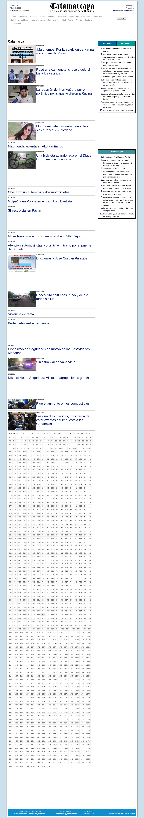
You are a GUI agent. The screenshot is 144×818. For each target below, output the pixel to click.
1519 (27, 755)
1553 (49, 763)
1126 (10, 661)
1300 (60, 701)
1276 (10, 697)
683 (10, 567)
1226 (65, 683)
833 (38, 596)
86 (91, 444)
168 (43, 462)
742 (33, 578)
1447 (43, 737)
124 (90, 452)
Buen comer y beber (95, 16)
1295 (32, 701)
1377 (71, 719)
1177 (43, 672)
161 (10, 462)
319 (76, 491)
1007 (16, 632)
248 (80, 477)
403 (47, 509)
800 (52, 589)
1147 (43, 665)
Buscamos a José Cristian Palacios (61, 258)
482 (80, 524)
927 (57, 614)
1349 (82, 712)
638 (52, 556)
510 (43, 531)
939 (29, 618)
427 (76, 513)
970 (90, 622)
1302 (71, 701)
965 (66, 622)
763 (47, 582)
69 (25, 444)
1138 (76, 661)
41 (87, 437)
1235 (32, 687)
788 (80, 585)
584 (52, 546)
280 (61, 484)
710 (52, 571)
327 (29, 495)
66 (14, 444)
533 (66, 535)
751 (76, 578)
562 (33, 542)
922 (33, 614)
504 (15, 531)
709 (47, 571)
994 (33, 629)
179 (10, 466)
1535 (32, 759)
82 (75, 444)
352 (61, 499)
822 (71, 593)
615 (29, 553)
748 (61, 578)
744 (43, 578)
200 (24, 470)
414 (15, 513)
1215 (88, 679)
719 (10, 575)
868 (33, 603)
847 (19, 600)
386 (52, 506)
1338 (21, 712)
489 (29, 528)
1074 (54, 647)
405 (57, 509)
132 (43, 455)
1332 (71, 708)
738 (15, 578)
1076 (65, 647)
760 (33, 582)
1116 (38, 658)
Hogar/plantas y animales (41, 20)
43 (10, 441)
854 (52, 600)
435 (29, 517)
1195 (60, 676)
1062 (71, 643)
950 (80, 618)
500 (80, 528)
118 (61, 452)
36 (67, 437)
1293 (21, 701)
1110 (88, 654)
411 (85, 509)
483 (85, 524)
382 (33, 506)
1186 (10, 676)
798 (43, 589)
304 (90, 488)
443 (66, 517)
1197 (71, 676)
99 (56, 448)
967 (76, 622)
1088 (49, 650)
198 (15, 470)
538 (90, 535)
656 (52, 560)
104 (79, 448)
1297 (43, 701)
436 (33, 517)
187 (47, 466)
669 (29, 564)
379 (19, 506)
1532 (16, 759)
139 (76, 455)
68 (21, 444)
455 (38, 520)
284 (80, 484)
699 (85, 567)
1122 (71, 658)
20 (89, 434)
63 (87, 441)
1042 (43, 640)
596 (24, 549)
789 (85, 585)
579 (29, 546)
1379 (82, 719)
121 (76, 452)
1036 (10, 640)
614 (24, 553)
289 (19, 488)
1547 (16, 763)
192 (71, 466)
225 (57, 473)
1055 (32, 643)
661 (76, 560)
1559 (82, 763)
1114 (27, 658)
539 (10, 538)
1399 (27, 726)
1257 (71, 690)
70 (29, 444)
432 (15, 517)
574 (90, 542)
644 (80, 556)
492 (43, 528)
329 (38, 495)
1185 (88, 672)
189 (57, 466)
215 (10, 473)
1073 (49, 647)
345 (29, 499)
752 (80, 578)
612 (15, 553)
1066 (10, 647)
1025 (32, 636)
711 (57, 571)
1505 (32, 752)
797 (38, 589)
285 (85, 484)
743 (38, 578)
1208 (49, 679)
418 (33, 513)
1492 (43, 748)
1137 (71, 661)
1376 (65, 719)
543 (29, 538)
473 (38, 524)
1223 (49, 683)
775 (19, 585)
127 (19, 455)
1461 (38, 741)
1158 (21, 669)
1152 (71, 665)
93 (33, 448)
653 (38, 560)
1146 (38, 665)
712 (61, 571)
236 (24, 477)
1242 (71, 687)
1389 (54, 723)
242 (52, 477)
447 (85, 517)
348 (43, 499)
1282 (43, 697)
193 (76, 466)
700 (90, 567)
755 (10, 582)
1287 (71, 697)
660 (71, 560)
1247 (16, 690)
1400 (32, 726)
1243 (76, 687)
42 (91, 437)
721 (19, 575)
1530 (88, 755)
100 (60, 448)
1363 (76, 716)
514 (61, 531)
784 (61, 585)
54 (52, 441)
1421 (65, 730)
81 (71, 444)
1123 (76, 658)
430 (90, 513)
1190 (32, 676)
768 (71, 582)
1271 (65, 694)
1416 (38, 730)
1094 (82, 650)
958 (33, 622)
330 (43, 495)
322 (90, 491)
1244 (82, 687)
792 (15, 589)
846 (15, 600)
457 (47, 520)
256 (33, 481)
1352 (16, 716)
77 (56, 444)
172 (61, 462)
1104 (54, 654)
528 (43, 535)
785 (66, 585)
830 (24, 596)
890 (52, 607)
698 (80, 567)
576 (15, 546)
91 (25, 448)
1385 (32, 723)
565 (47, 542)
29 (41, 437)
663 (85, 560)
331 (47, 495)
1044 (54, 640)
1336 (10, 712)
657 (57, 560)
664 (90, 560)
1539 (54, 759)
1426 (10, 734)
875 (66, 603)
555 (85, 538)
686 (24, 567)
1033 (76, 636)
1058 (49, 643)
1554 (54, 763)
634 (33, 556)
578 (24, 546)
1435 (60, 734)
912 (71, 611)
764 (52, 582)
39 (79, 437)
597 (29, 549)
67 (17, 444)
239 (38, 477)
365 (38, 502)
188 (52, 466)
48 (29, 441)
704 (24, 571)
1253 (49, 690)
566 (52, 542)
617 (38, 553)
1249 (27, 690)
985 (76, 625)
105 (84, 448)
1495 (60, 748)
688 (33, 567)
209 (66, 470)
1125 (88, 658)
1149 (54, 665)
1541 (65, 759)
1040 (32, 640)
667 (19, 564)
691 (47, 567)
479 (66, 524)
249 (85, 477)
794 (24, 589)
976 (33, 625)
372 (71, 502)
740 (24, 578)
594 (15, 549)
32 (52, 437)
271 (19, 484)
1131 (38, 661)
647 (10, 560)
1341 (38, 712)
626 (80, 553)
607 (76, 549)
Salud (13, 20)
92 (29, 448)
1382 (16, 723)
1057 (43, 643)
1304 (82, 701)
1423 (76, 730)
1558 (76, 763)
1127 (16, 661)
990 (15, 629)
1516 (10, 755)
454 (33, 520)
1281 (38, 697)
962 (52, 622)
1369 (27, 719)
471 (29, 524)
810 (15, 593)
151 (47, 459)
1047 (71, 640)
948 (71, 618)
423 (57, 513)
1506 (38, 752)
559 (19, 542)
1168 (76, 669)
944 (52, 618)
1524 (54, 755)
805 (76, 589)
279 (57, 484)
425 (66, 513)
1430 (32, 734)
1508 (49, 752)
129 (29, 455)
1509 (54, 752)
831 (29, 596)
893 (66, 607)
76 (52, 444)
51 (41, 441)
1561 (10, 766)
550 (61, 538)
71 (33, 444)
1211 (65, 679)
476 (52, 524)
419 (38, 513)
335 (66, 495)
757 (19, 582)
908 (52, 611)
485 (10, 528)
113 (38, 452)
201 (29, 470)
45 (17, 441)
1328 (49, 708)
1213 (76, 679)
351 (57, 499)
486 (15, 528)
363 (29, 502)
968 (80, 622)
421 (47, 513)
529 (47, 535)
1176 (38, 672)
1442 (16, 737)
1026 (38, 636)
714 (71, 571)
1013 (49, 632)
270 (15, 484)
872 (52, 603)
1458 (21, 741)
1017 (71, 632)
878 (80, 603)
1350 (88, 712)
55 (56, 441)
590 (80, 546)
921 (29, 614)
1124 (82, 658)
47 (25, 441)
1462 (43, 741)
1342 (43, 712)
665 (10, 564)
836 (52, 596)
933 (85, 614)
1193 (49, 676)
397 (19, 509)
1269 (54, 694)
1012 (43, 632)
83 (79, 444)
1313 (49, 705)
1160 (32, 669)
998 (52, 629)
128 (24, 455)
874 (61, 603)
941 (38, 618)
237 (29, 477)
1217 (16, 683)
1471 (10, 744)
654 (43, 560)
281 (66, 484)
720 (15, 575)
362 (24, 502)
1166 (65, 669)
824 (80, 593)
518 (80, 531)
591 (85, 546)
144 (15, 459)
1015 (60, 632)
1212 (71, 679)
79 (64, 444)
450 (15, 520)
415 (19, 513)
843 (85, 596)
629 (10, 556)
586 (61, 546)
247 (76, 477)
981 (57, 625)
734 (80, 575)
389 (66, 506)
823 (76, 593)
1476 (38, 744)
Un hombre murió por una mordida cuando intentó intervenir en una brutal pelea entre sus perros (117, 174)
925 (47, 614)
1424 (82, 730)
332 (52, 495)
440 (52, 517)
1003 (78, 629)
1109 (82, 654)
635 (38, 556)
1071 (38, 647)
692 (52, 567)
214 (90, 470)
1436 (65, 734)
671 (38, 564)
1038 (21, 640)
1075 (60, 647)
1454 (82, 737)
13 (62, 434)
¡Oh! (83, 16)
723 (29, 575)
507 (29, 531)
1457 (16, 741)
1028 (49, 636)
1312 (43, 705)
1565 (32, 766)
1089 (54, 650)
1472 (16, 744)
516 (71, 531)
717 (85, 571)
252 (15, 481)
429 (85, 513)
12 (59, 434)
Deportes (51, 16)
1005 (89, 629)
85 (87, 444)
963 (57, 622)
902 (24, 611)
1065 (88, 643)
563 (38, 542)
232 (90, 473)
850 (33, 600)
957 (29, 622)
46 (21, 441)
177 (85, 462)
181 (19, 466)
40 (83, 437)
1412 (16, 730)
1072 (43, 647)
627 (85, 553)
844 (90, 596)
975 (29, 625)
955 (19, 622)
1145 (32, 665)
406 (61, 509)
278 (52, 484)
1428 (21, 734)
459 (57, 520)
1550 (32, 763)
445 (76, 517)
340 (90, 495)
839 (66, 596)
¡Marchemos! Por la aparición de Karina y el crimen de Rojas (65, 51)
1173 (21, 672)
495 (57, 528)
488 (24, 528)
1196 (65, 676)
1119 (54, 658)
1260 (88, 690)
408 (71, 509)
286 (90, 484)
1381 (10, 723)
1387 (43, 723)
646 (90, 556)
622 (61, 553)
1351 (10, 716)
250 (90, 477)
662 (80, 560)
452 (24, 520)
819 (57, 593)
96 (44, 448)
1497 (71, 748)
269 (10, 484)
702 (15, 571)
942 (43, 618)
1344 (54, 712)
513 (57, 531)
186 (43, 466)
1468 (76, 741)
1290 (88, 697)
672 (43, 564)
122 (80, 452)
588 (71, 546)
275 (38, 484)
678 (71, 564)
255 (29, 481)
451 (19, 520)
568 (61, 542)
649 (19, 560)
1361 (65, 716)
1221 (38, 683)
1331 (65, 708)
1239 (54, 687)
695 (66, 567)
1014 (54, 632)
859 (76, 600)
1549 (27, 763)
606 (71, 549)
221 (38, 473)
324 (15, 495)
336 (71, 495)
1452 (71, 737)
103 (74, 448)
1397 (16, 726)
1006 (10, 632)
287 (10, 488)
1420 (60, 730)
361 (19, 502)
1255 (60, 690)
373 (76, 502)
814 (33, 593)
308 (24, 491)
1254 (54, 690)
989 (10, 629)
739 (19, 578)
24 (21, 437)
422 (52, 513)
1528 (76, 755)
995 (38, 629)
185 (38, 466)
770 (80, 582)
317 (66, 491)
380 (24, 506)
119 (66, 452)
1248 (21, 690)
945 (57, 618)
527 (38, 535)
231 (85, 473)
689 (38, 567)
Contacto (88, 20)
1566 (38, 766)
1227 (71, 683)
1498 (76, 748)
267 (85, 481)
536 (80, 535)
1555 (60, 763)
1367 (16, 719)
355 (76, 499)
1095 (88, 650)
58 (67, 441)
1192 (43, 676)
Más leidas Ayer (117, 152)
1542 (71, 759)
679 (76, 564)
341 (10, 499)
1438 (76, 734)
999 (57, 629)
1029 (54, 636)
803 (66, 589)
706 (33, 571)
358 (90, 499)
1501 (10, 752)
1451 (65, 737)
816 (43, 593)
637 (47, 556)
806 (80, 589)
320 (80, 491)
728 (52, 575)
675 (57, 564)
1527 (71, 755)
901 (19, 611)
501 (85, 528)
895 (76, 607)
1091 (65, 650)
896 (80, 607)
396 (15, 509)
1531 (10, 759)
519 (85, 531)
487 (19, 528)
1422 (71, 730)
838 (61, 596)
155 (66, 459)
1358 (49, 716)
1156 (10, 669)
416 (24, 513)
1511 (65, 752)
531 (57, 535)
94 (37, 448)
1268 (49, 694)
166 (33, 462)
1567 (43, 766)
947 (66, 618)
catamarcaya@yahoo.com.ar (66, 814)
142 (90, 455)
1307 (16, 705)
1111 (10, 658)
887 (38, 607)
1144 (27, 665)
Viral (64, 20)
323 (10, 495)
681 (85, 564)
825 (85, 593)
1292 (16, 701)
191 (66, 466)
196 (90, 466)
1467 (71, 741)
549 (57, 538)
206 (52, 470)
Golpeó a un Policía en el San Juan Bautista (40, 201)
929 (66, 614)
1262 (16, 694)
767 (66, 582)
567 (57, 542)
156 (71, 459)
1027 (43, 636)
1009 (27, 632)
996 (43, 629)
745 (47, 578)
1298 (49, 701)
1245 (88, 687)
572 (80, 542)
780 (43, 585)
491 (38, 528)
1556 (65, 763)
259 (47, 481)
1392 (71, 723)
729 (57, 575)
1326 (38, 708)
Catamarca (23, 16)
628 (90, 553)
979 (47, 625)
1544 (82, 759)
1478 (49, 744)
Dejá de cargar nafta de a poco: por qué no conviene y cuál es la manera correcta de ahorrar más (118, 82)
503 (10, 531)
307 (19, 491)
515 (66, 531)
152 (52, 459)
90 (21, 448)
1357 (43, 716)
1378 (76, 719)
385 (47, 506)
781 (47, 585)
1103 (49, 654)
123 (85, 452)
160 (90, 459)
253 (19, 481)
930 (71, 614)
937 (19, 618)
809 (10, 593)
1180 (60, 672)
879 (85, 603)
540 (15, 538)
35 (64, 437)
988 (90, 625)
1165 (60, 669)
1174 (27, 672)
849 (29, 600)
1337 (16, 712)
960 (43, 622)
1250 (32, 690)
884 (24, 607)
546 (43, 538)
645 (85, 556)
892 (61, 607)
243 (57, 477)
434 (24, 517)
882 (15, 607)
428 (80, 513)
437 (38, 517)
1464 (54, 741)
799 (47, 589)
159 (85, 459)
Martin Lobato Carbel (126, 814)
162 (15, 462)
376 (90, 502)
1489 (27, 748)
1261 (10, 694)
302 (80, 488)
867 (29, 603)
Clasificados (16, 24)
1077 (71, 647)
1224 (54, 683)
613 (19, 553)
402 (43, 509)
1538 (49, 759)
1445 (32, 737)
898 (90, 607)
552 (71, 538)
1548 (21, 763)
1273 (76, 694)
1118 (49, 658)
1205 (32, 679)
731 (66, 575)
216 (15, 473)
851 (38, 600)
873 (57, 603)
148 (33, 459)
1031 (65, 636)
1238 (49, 687)
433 (19, 517)
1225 (60, 683)
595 (19, 549)
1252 (43, 690)
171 (57, 462)
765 (57, 582)
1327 (43, 708)
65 (10, 444)
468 (15, 524)
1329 (54, 708)
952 (90, 618)
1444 (27, 737)
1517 (16, 755)
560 (24, 542)
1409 (82, 726)
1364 (82, 716)
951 (85, 618)
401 (38, 509)
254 (24, 481)
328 (33, 495)
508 (33, 531)
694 (61, 567)
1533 (21, 759)
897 (85, 607)
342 (15, 499)
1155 (88, 665)
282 (71, 484)
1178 (49, 672)
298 (61, 488)
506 (24, 531)
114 (43, 452)
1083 (21, 650)
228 (71, 473)
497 (66, 528)
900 (15, 611)
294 (43, 488)
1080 (88, 647)
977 (38, 625)
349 (47, 499)
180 (15, 466)
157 (76, 459)
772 (90, 582)
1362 (71, 716)
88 (14, 448)
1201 (10, 679)
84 (83, 444)
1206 (38, 679)
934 (90, 614)
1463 (49, 741)
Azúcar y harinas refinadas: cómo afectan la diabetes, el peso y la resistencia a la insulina (119, 96)
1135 (60, 661)
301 (76, 488)
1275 (88, 694)
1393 (76, 723)
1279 (27, 697)
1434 (54, 734)
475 (47, 524)
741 (29, 578)
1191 (38, 676)
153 (57, 459)
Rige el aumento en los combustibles (63, 403)
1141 (10, 665)
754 (90, 578)
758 (24, 582)
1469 (82, 741)
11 (55, 434)
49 (33, 441)
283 (76, 484)
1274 (82, 694)
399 (29, 509)
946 (61, 618)
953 (10, 622)
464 (80, 520)
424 (61, 513)
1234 (27, 687)
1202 (16, 679)
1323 (21, 708)
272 (24, 484)
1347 (71, 712)
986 (80, 625)
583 (47, 546)
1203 (21, 679)
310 (33, 491)
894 (71, 607)
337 (76, 495)
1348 (76, 712)
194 (80, 466)
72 (37, 444)
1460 (32, 741)
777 (29, 585)
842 (80, 596)
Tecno (70, 20)
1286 (65, 697)
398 (24, 509)
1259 (82, 690)
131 (38, 455)
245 (66, 477)
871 (47, 603)
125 (10, 455)
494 (52, 528)
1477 (43, 744)
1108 (76, 654)
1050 (88, 640)
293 (38, 488)
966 (71, 622)
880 (90, 603)
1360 (60, 716)
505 (19, 531)
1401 (38, 726)
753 (85, 578)
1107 (71, 654)
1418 (49, 730)
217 (19, 473)
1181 (65, 672)
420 (43, 513)
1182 (71, 672)
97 (48, 448)
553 (76, 538)
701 (10, 571)
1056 (38, 643)
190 (61, 466)
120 (71, 452)
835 (47, 596)
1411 (10, 730)
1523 (49, 755)
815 (38, 593)
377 (10, 506)
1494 (54, 748)
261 (57, 481)
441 (57, 517)
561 (29, 542)
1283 (49, 697)
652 (33, 560)
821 (66, 593)
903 (29, 611)
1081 (10, 650)
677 (66, 564)
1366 (10, 719)
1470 (88, 741)
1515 (88, 752)
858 (71, 600)
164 (24, 462)
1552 (43, 763)
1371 (38, 719)
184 (33, 466)
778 (33, 585)
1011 (38, 632)
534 (71, 535)
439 (47, 517)
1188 (21, 676)
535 (76, 535)
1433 (49, 734)
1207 (43, 679)
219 (29, 473)
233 (10, 477)
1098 (21, 654)
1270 (60, 694)
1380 (88, 719)
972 (15, 625)
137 (66, 455)
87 (10, 448)
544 (33, 538)
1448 (49, 737)
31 (48, 437)
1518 (21, 755)
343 (19, 499)
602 (52, 549)
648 (15, 560)
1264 (27, 694)
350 (52, 499)
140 (80, 455)
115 (47, 452)
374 (80, 502)
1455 (88, 737)
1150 (60, 665)
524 (24, 535)
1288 (76, 697)
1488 (21, 748)
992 (24, 629)
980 (52, 625)
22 (14, 437)
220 (33, 473)
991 (19, 629)
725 (38, 575)
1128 (21, 661)
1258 (76, 690)
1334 (82, 708)
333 (57, 495)
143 (10, 459)
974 (24, 625)
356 (80, 499)
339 (85, 495)
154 (61, 459)
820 (61, 593)
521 (10, 535)
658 (61, 560)
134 (52, 455)
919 (19, 614)
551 (66, 538)
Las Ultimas (125, 43)
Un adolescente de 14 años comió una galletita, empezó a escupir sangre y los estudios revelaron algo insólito (118, 71)
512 (52, 531)
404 (52, 509)
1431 (38, 734)
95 (41, 448)
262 (61, 481)
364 (33, 502)
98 (52, 448)
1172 (16, 672)
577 (19, 546)
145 (19, 459)
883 (19, 607)
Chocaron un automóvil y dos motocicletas (38, 192)
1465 (60, 741)
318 (71, 491)
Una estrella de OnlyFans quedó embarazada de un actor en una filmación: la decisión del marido (119, 57)
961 (47, 622)
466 (90, 520)
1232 (16, 687)
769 (76, 582)
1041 (38, 640)
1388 (49, 723)
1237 (43, 687)
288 (15, 488)
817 (47, 593)
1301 (65, 701)
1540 (60, 759)
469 (19, 524)
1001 (67, 629)
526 (33, 535)
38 (75, 437)
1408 (76, 726)
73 (41, 444)
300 (71, 488)
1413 (21, 730)
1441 (10, 737)
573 (85, 542)
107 (10, 452)
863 (10, 603)
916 (90, 611)
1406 (65, 726)
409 (76, 509)
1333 (76, 708)
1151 (65, 665)
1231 (10, 687)
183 (29, 466)
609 (85, 549)
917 (10, 614)
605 (66, 549)
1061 (65, 643)
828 (15, 596)
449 (10, 520)
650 (24, 560)
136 (61, 455)
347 (38, 499)
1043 (49, 640)
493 (47, 528)
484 (90, 524)
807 (85, 589)
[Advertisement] (72, 32)
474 (43, 524)
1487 (16, 748)
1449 (54, 737)
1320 (88, 705)
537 (85, 535)
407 (66, 509)
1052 (16, 643)
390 (71, 506)
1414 (27, 730)
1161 (38, 669)
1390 (60, 723)
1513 (76, 752)
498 (71, 528)
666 (15, 564)
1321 (10, 708)
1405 (60, 726)
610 (90, 549)
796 (33, 589)
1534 (27, 759)
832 (33, 596)
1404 (54, 726)
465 (85, 520)
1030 (60, 636)
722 (24, 575)
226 (61, 473)
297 (57, 488)
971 (10, 625)
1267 (43, 694)
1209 (54, 679)
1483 (76, 744)
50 (37, 441)
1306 (10, 705)
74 (44, 444)
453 (29, 520)
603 (57, 549)
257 (38, 481)
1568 (49, 766)
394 (90, 506)
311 (38, 491)
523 (19, 535)
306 (15, 491)
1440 (88, 734)
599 (38, 549)
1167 (71, 669)
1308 (21, 705)
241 (47, 477)
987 (85, 625)
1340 (32, 712)
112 (33, 452)
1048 (76, 640)
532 (61, 535)
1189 (27, 676)
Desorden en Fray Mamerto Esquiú (116, 157)
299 (66, 488)
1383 (21, 723)
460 (61, 520)
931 (76, 614)
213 (85, 470)
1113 (21, 658)
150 (43, 459)
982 (61, 625)
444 (71, 517)
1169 (82, 669)
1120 (60, 658)
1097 (16, 654)
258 (43, 481)
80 (67, 444)
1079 (82, 647)
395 (10, 509)
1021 (10, 636)
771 (85, 582)
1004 (84, 629)
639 (57, 556)
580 (33, 546)
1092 (71, 650)
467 (10, 524)
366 (43, 502)
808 (90, 589)
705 (29, 571)
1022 (16, 636)
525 (29, 535)
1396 (10, 726)
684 (15, 567)
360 (15, 502)
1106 (65, 654)
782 (52, 585)
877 (76, 603)
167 (38, 462)
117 (57, 452)
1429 (27, 734)
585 (57, 546)
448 (90, 517)
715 (76, 571)
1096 (10, 654)
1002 (73, 629)
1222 (43, 683)
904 (33, 611)
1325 (32, 708)
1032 (71, 636)
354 (71, 499)
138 (71, 455)
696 (71, 567)
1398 (21, 726)
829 (19, 596)
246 (71, 477)
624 (71, 553)
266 (80, 481)
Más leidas (107, 43)
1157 (16, 669)
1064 (82, 643)
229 (76, 473)
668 (24, 564)
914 (80, 611)
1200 (88, 676)
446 (80, 517)
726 (43, 575)
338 (80, 495)
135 (57, 455)
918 (15, 614)
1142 (16, 665)
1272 (71, 694)
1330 (60, 708)
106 (88, 448)
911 (66, 611)
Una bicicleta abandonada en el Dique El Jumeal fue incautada (64, 157)
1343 (49, 712)
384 (43, 506)
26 (29, 437)
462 (71, 520)
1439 (82, 734)
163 (19, 462)
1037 (16, 640)
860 (80, 600)
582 (43, 546)
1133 (49, 661)
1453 (76, 737)
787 (76, 585)
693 (57, 567)
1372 (43, 719)
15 (70, 434)
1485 (88, 744)
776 (24, 585)
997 (47, 629)
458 (52, 520)
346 (33, 499)
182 (24, 466)
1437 (71, 734)
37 (71, 437)
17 (78, 434)
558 (15, 542)
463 (76, 520)
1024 (27, 636)
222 (43, 473)
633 (29, 556)
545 (38, 538)
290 (24, 488)
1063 (76, 643)
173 (66, 462)
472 (33, 524)
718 (90, 571)
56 (60, 441)
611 (10, 553)
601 (47, 549)
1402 (43, 726)
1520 (32, 755)
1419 (54, 730)
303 (85, 488)
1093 (76, 650)
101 (65, 448)
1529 (82, 755)
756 (15, 582)
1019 (82, 632)
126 (15, 455)
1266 (38, 694)
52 (44, 441)
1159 (27, 669)
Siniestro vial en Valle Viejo (55, 362)
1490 (32, 748)
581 (38, 546)
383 (38, 506)
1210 (60, 679)
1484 (82, 744)
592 (90, 546)
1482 (71, 744)
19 (86, 434)
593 (10, 549)
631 (19, 556)
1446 (38, 737)
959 (38, 622)
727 (47, 575)
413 (10, 513)
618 (43, 553)
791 (10, 589)
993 (29, 629)
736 (90, 575)
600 (43, 549)
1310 (32, 705)
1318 (76, 705)
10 (51, 434)
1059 (54, 643)
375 (85, 502)
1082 (16, 650)
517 (76, 531)
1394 (82, 723)
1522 (43, 755)
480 (71, 524)
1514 (82, 752)
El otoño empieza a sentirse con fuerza (118, 77)
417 (29, 513)
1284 (54, 697)
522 (15, 535)
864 (15, 603)
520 (90, 531)
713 (66, 571)
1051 (10, 643)
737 (10, 578)
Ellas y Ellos (74, 16)
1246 (10, 690)
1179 (54, 672)
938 (24, 618)
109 (19, 452)
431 (10, 517)
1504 (27, 752)
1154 (82, 665)
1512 (71, 752)
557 (10, 542)
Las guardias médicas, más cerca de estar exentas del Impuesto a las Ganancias (63, 420)
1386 (38, 723)
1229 (82, 683)
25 (25, 437)
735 (85, 575)
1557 (71, 763)
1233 (21, 687)
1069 (27, 647)
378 (15, 506)
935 (10, 618)
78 (60, 444)
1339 (27, 712)
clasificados (129, 11)
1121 (65, 658)
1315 (60, 705)
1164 (54, 669)
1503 (21, 752)
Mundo (42, 16)
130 (33, 455)
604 (61, 549)
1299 (54, 701)
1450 (60, 737)
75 (48, 444)
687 (29, 567)
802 (61, 589)
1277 (16, 697)
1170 (88, 669)
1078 (76, 647)
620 (52, 553)
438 (43, 517)
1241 (65, 687)
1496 (65, 748)
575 (10, 546)
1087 (43, 650)
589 (76, 546)
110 (24, 452)
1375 (60, 719)
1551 (38, 763)
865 (19, 603)
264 (71, 481)
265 (76, 481)
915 (85, 611)
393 (85, 506)
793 (19, 589)
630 (15, 556)
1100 (32, 654)
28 (37, 437)
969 (85, 622)
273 (29, 484)
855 (57, 600)
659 (66, 560)
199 (19, 470)
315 (57, 491)
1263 (21, 694)
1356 (38, 716)
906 (43, 611)
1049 (82, 640)
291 (29, 488)
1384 (27, 723)
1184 (82, 672)
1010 (32, 632)
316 (61, 491)
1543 (76, 759)
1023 (21, 636)
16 (74, 434)
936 (15, 618)
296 (52, 488)
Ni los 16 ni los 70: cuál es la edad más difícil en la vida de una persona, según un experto (118, 104)
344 (24, 499)
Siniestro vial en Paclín (24, 210)
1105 (60, 654)
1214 (82, 679)
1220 (32, 683)
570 (71, 542)
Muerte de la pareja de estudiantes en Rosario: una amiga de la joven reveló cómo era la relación (117, 162)
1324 (27, 708)
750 (71, 578)
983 (66, 625)
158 (80, 459)
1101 (38, 654)
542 (24, 538)
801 (57, 589)
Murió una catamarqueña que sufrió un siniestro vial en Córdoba (64, 128)
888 (43, 607)
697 (76, 567)
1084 (27, 650)
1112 (16, 658)
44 (14, 441)
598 (33, 549)
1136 (65, 661)
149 (38, 459)
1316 (65, 705)
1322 (16, 708)
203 (38, 470)
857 (66, 600)
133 (47, 455)
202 (33, 470)
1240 (60, 687)
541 (19, 538)
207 (57, 470)
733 (76, 575)
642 (71, 556)
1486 (10, 748)
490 (33, 528)
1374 (54, 719)
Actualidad (62, 16)
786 (71, 585)
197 (10, 470)
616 (33, 553)
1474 (27, 744)
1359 (54, 716)
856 (61, 600)
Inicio (14, 16)
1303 (76, 701)
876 (71, 603)
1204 (27, 679)
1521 (38, 755)
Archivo (56, 20)
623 (66, 553)
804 (71, 589)
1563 (21, 766)
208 (61, 470)
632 (24, 556)
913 (76, 611)
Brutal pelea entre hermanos (28, 323)
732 (71, 575)
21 (10, 437)
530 (52, 535)
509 (38, 531)
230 (80, 473)
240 (43, 477)
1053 (21, 643)
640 (61, 556)
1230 (88, 683)
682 (90, 564)
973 (19, 625)
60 (75, 441)
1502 (16, 752)
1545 (88, 759)
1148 (49, 665)
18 (82, 434)
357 (85, 499)
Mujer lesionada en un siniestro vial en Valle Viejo (44, 236)
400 (33, 509)
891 (57, 607)
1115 (32, 658)
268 (90, 481)
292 (33, 488)
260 (52, 481)
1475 (32, 744)
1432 (43, 734)
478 (61, 524)
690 (43, 567)
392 (80, 506)
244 (61, 477)
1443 (21, 737)
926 (52, 614)
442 (61, 517)
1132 (43, 661)
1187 (16, 676)
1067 (16, 647)
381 (29, 506)
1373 (49, 719)
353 (66, 499)
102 (69, 448)
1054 (27, 643)
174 (71, 462)
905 (38, 611)
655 (47, 560)
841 (76, 596)
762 (43, 582)
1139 (82, 661)
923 (38, 614)
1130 (32, 661)
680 (80, 564)
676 (61, 564)
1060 (60, 643)
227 (66, 473)
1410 (88, 726)
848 (24, 600)
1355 (32, 716)
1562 (16, 766)
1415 (32, 730)
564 (43, 542)
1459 (27, 741)
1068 (21, 647)
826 (90, 593)
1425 (88, 730)
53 (48, 441)
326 (24, 495)
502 (90, 528)
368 (52, 502)
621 (57, 553)
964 (61, 622)
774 (15, 585)
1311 (38, 705)
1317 (71, 705)
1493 (49, 748)
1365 (88, 716)
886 (33, 607)
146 (24, 459)
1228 (76, 683)
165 (29, 462)
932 (80, 614)
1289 (82, 697)
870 (43, 603)
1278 (21, 697)
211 (76, 470)
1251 (38, 690)
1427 (16, 734)
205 (47, 470)
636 (43, 556)
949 (76, 618)
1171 (10, 672)
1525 (60, 755)
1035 (88, 636)
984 (71, 625)
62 (83, 441)
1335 (88, 708)
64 (91, 441)
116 (52, 452)
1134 (54, 661)
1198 (76, 676)
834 (43, 596)
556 (90, 538)
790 (90, 585)
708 (43, 571)
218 (24, 473)
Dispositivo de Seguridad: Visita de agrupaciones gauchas (50, 378)
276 (43, 484)
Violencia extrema (21, 314)
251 (10, 481)
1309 (27, 705)
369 (57, 502)
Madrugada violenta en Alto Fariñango (35, 146)
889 (47, 607)
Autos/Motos (23, 20)
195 (85, 466)
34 (60, 437)
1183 (76, 672)
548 (52, 538)
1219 (27, 683)
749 (66, 578)
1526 (65, 755)
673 (47, 564)
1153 (76, 665)
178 (90, 462)
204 (43, 470)
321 (85, 491)
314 (52, 491)
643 (76, 556)
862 (90, 600)
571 (76, 542)
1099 (27, 654)
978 (43, 625)
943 (47, 618)
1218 (21, 683)
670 (33, 564)
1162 (43, 669)
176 (80, 462)
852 (43, 600)
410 (80, 509)
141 (85, 455)
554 (80, 538)
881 (10, 607)
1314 (54, 705)
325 (19, 495)
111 (29, 452)
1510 (60, 752)
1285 (60, 697)
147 (29, 459)
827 (10, 596)
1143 (21, 665)
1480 (60, 744)
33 (56, 437)
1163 (49, 669)
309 (29, 491)
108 (15, 452)
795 (29, 589)
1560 (88, 763)
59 (71, 441)
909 (57, 611)
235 (19, 477)
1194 (54, 676)
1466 (65, 741)
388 (61, 506)
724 (33, 575)
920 (24, 614)
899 (10, 611)
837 (57, 596)
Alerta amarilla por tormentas (114, 169)
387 (57, 506)
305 (10, 491)
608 (80, 549)
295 (47, 488)
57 (64, 441)
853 (47, 600)
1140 (88, 661)
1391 (65, 723)
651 (29, 560)
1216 (10, 683)
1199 (82, 676)
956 (24, 622)
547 (47, 538)
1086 (38, 650)
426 (71, 513)
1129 (27, 661)
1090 (60, 650)
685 (19, 567)
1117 (43, 658)
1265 (32, 694)
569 (66, 542)
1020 (88, 632)
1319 (82, 705)
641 (66, 556)
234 (15, 477)
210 (71, 470)
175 (76, 462)
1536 (38, 759)
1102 (43, 654)
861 (85, 600)
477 (57, 524)
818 (52, 593)
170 (52, 462)
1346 (65, 712)
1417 (43, 730)
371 (66, 502)
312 (43, 491)
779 (38, 585)
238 (33, 477)
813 (29, 593)
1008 (21, 632)
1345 (60, 712)
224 (52, 473)
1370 (32, 719)
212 (80, 470)
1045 (60, 640)
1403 (49, 726)
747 (57, 578)
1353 (21, 716)
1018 (76, 632)
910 (61, 611)
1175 (32, 672)
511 (47, 531)
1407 (71, 726)
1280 (32, 697)
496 (61, 528)
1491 (38, 748)
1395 (88, 723)
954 (15, 622)
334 (61, 495)
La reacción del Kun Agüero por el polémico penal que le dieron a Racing (64, 91)
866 (24, 603)
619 (47, 553)
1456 (10, 741)
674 (52, 564)
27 (33, 437)
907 (47, 611)
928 (61, 614)
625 (76, 553)
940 (33, 618)
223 (47, 473)
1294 (27, 701)
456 (43, 520)
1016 (65, 632)
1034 (82, 636)
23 (17, 437)
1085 (32, 650)
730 (61, 575)
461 (66, 520)
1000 (62, 629)
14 (66, 434)
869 (38, 603)
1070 (32, 647)
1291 (10, 701)
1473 (21, 744)
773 (10, 585)
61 (79, 441)
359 (10, 502)
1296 (38, 701)
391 (76, 506)
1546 (10, 763)
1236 (38, 687)
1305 (88, 701)
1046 (65, 640)
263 (66, 481)
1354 (27, 716)
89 (17, 448)
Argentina (33, 16)
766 (61, 582)
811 (19, 593)
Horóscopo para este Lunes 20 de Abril (118, 110)
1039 (27, 640)
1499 (82, 748)
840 (71, 596)
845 (10, 600)
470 (24, 524)
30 (44, 437)
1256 (65, 690)
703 (19, 571)
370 (61, 502)
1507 (43, 752)
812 (24, 593)
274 (33, 484)
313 (47, 491)
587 (66, 546)
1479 (54, 744)
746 (52, 578)
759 (29, 582)
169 (47, 462)
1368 (21, 719)
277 (47, 484)
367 (47, 502)
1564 (27, 766)
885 (29, 607)
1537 (43, 759)
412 (90, 509)
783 (57, 585)
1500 (88, 748)
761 (38, 582)
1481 (65, 744)
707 (38, 571)
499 (76, 528)
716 (80, 571)
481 (76, 524)
